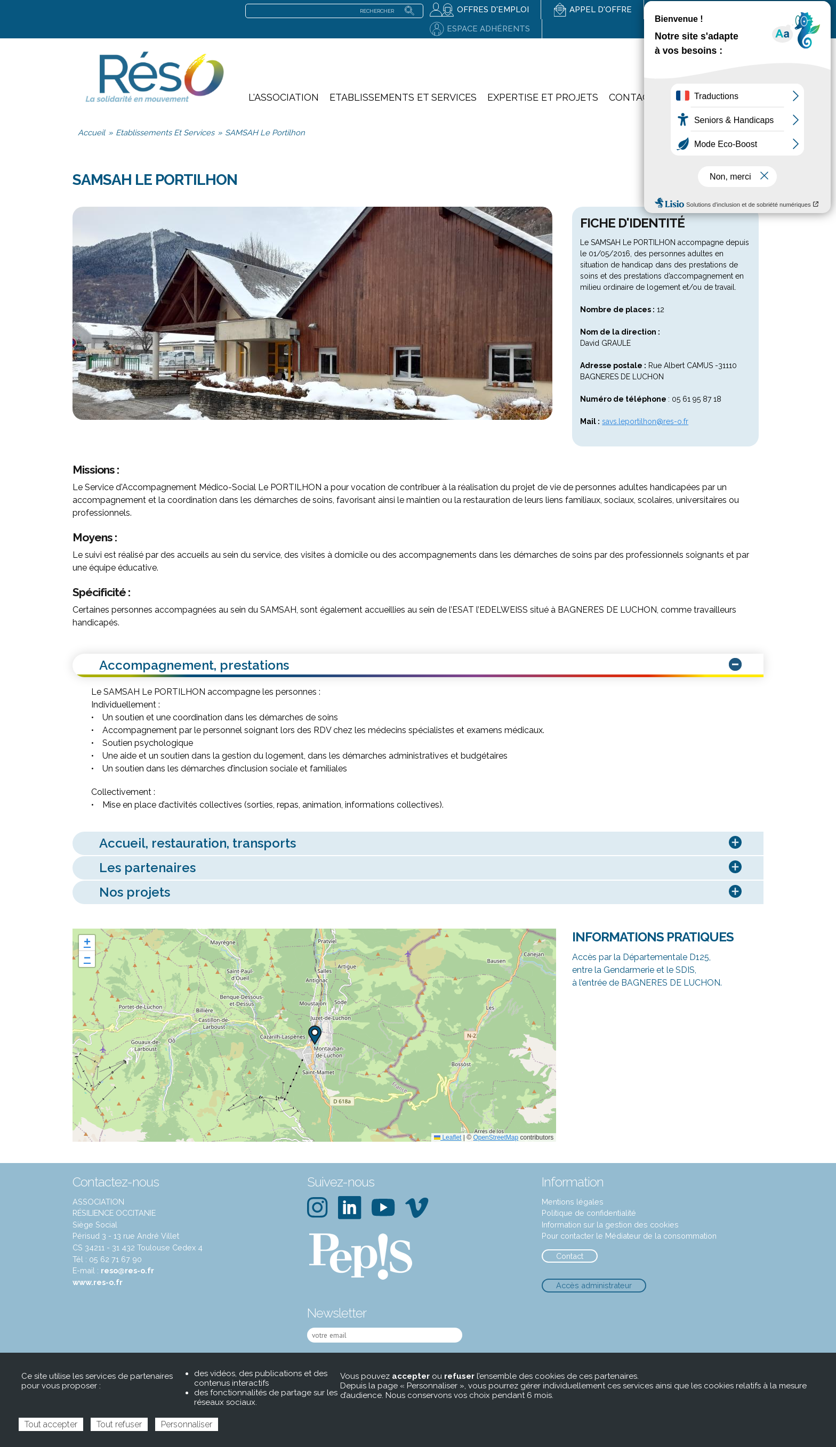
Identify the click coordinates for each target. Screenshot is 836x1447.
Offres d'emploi (493, 9)
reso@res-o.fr (127, 1270)
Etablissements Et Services (165, 132)
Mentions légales (573, 1201)
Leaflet (447, 1137)
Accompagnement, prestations (422, 665)
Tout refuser (119, 1424)
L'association (283, 97)
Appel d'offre (600, 9)
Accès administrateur (594, 1285)
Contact (632, 97)
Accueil (91, 132)
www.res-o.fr (98, 1282)
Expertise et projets (542, 97)
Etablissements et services (403, 97)
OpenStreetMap (495, 1137)
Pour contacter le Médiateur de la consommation (629, 1235)
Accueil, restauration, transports (422, 843)
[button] (314, 1035)
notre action (730, 74)
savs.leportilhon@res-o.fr (645, 421)
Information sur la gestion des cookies (610, 1224)
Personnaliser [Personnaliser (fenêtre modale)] (186, 1424)
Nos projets (422, 892)
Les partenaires (422, 868)
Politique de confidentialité (589, 1212)
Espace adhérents (488, 29)
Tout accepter (51, 1424)
